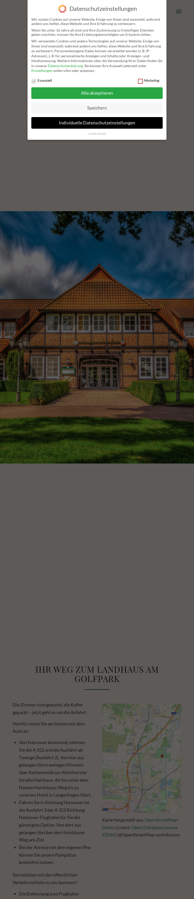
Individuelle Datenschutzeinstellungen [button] (97, 122)
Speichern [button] (97, 108)
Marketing (148, 81)
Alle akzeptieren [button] (97, 93)
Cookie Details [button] (97, 133)
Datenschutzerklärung (65, 66)
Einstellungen (42, 70)
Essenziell (41, 81)
